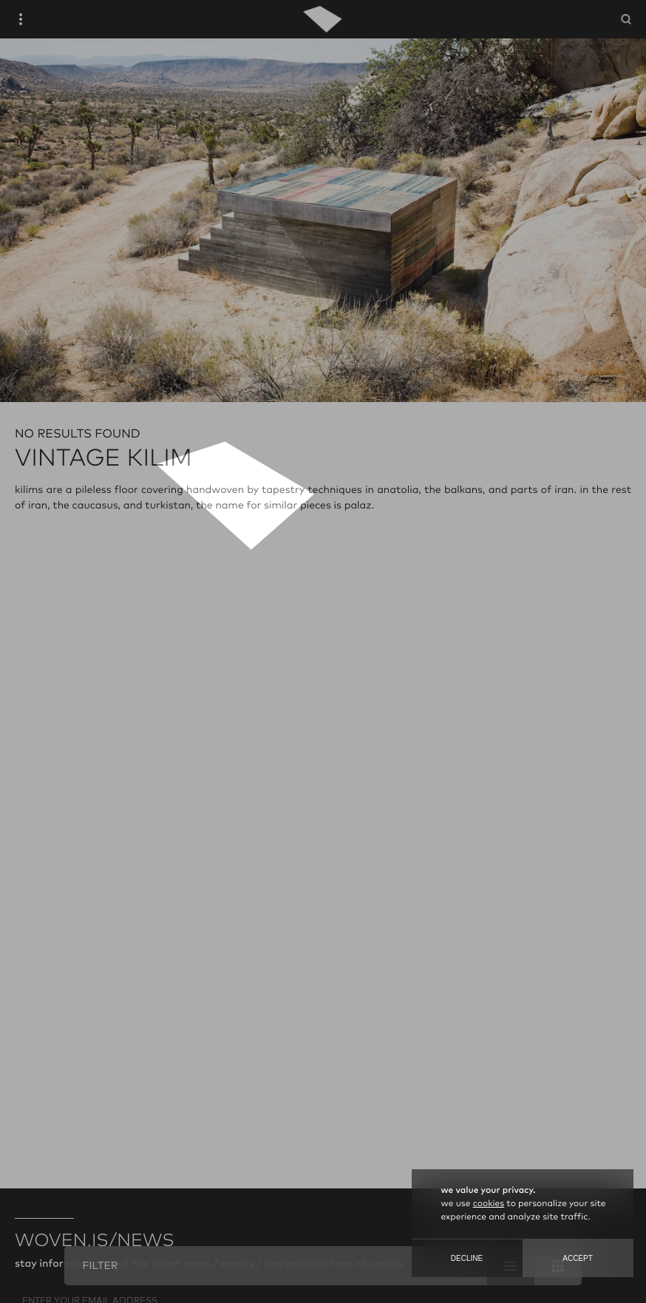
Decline (467, 1258)
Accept (577, 1258)
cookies (488, 1204)
